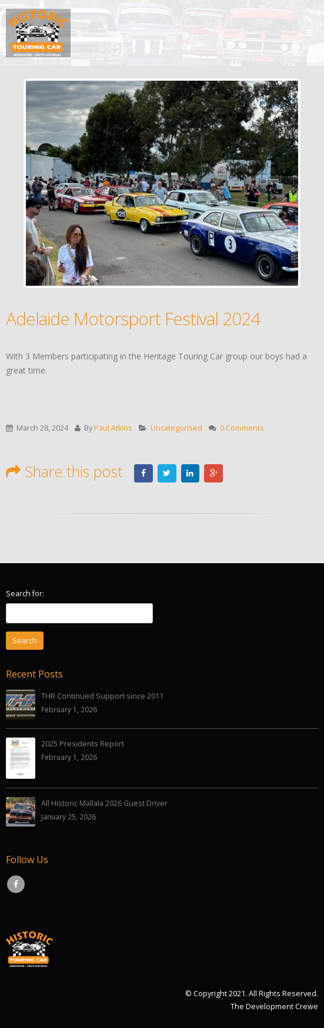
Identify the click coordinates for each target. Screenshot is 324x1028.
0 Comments (242, 428)
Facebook (143, 473)
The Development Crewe (274, 1006)
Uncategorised (176, 428)
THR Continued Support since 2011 (102, 696)
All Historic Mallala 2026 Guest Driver (104, 804)
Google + (214, 473)
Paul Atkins (113, 428)
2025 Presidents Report (82, 744)
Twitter (167, 473)
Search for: (25, 594)
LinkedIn (190, 473)
